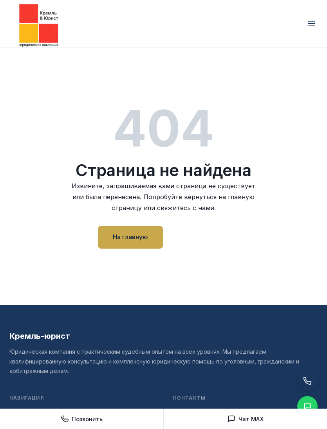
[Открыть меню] (311, 23)
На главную (130, 237)
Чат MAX (246, 419)
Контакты (199, 237)
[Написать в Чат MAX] (307, 406)
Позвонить (82, 419)
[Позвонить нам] (307, 381)
